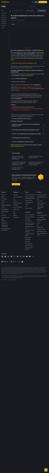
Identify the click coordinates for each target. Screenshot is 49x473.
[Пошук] (39, 6)
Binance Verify (40, 415)
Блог (2, 401)
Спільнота (4, 404)
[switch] (21, 450)
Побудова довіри (5, 399)
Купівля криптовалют (17, 385)
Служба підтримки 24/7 (42, 404)
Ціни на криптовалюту (29, 405)
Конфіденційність (5, 397)
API (37, 413)
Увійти (36, 2)
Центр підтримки (40, 406)
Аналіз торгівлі (40, 393)
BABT (14, 401)
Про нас (3, 383)
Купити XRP (27, 430)
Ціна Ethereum (28, 409)
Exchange (15, 383)
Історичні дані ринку (41, 391)
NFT (14, 399)
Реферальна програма (41, 385)
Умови (3, 395)
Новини (3, 389)
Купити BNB (27, 428)
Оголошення (4, 387)
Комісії (38, 411)
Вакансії (3, 385)
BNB (38, 387)
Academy (15, 389)
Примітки (3, 409)
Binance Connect (28, 396)
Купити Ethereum (28, 434)
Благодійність (16, 406)
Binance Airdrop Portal (41, 419)
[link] (19, 10)
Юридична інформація (6, 393)
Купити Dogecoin (28, 432)
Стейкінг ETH (16, 397)
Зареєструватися (42, 2)
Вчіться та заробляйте (30, 403)
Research (15, 404)
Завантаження (4, 411)
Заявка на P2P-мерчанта (30, 383)
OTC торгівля (40, 389)
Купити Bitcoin (28, 426)
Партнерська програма (42, 383)
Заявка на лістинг (29, 389)
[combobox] (28, 24)
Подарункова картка (17, 391)
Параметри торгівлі (41, 417)
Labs (26, 394)
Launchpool (15, 393)
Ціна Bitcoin (27, 407)
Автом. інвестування (17, 395)
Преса (3, 391)
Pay (14, 387)
